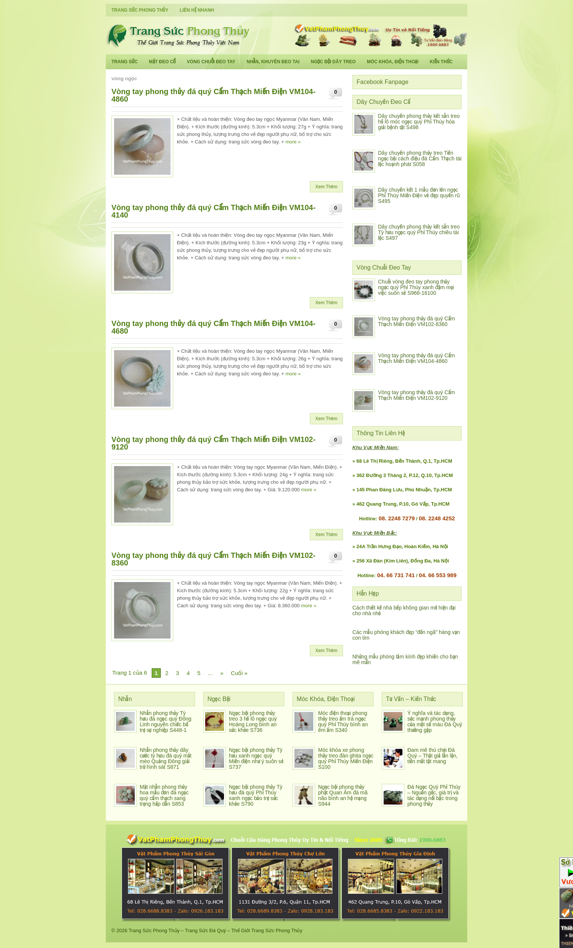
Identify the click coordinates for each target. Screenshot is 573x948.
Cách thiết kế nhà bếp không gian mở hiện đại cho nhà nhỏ (404, 610)
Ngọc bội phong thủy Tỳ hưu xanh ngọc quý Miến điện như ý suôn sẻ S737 (256, 758)
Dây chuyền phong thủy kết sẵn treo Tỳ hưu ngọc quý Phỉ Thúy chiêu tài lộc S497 (419, 232)
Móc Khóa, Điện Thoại (393, 61)
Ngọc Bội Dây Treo (333, 61)
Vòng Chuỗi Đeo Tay (211, 61)
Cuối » (239, 673)
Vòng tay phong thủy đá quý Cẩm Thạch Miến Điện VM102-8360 (213, 559)
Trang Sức (124, 61)
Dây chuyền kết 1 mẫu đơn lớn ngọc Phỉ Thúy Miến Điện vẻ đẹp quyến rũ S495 (419, 195)
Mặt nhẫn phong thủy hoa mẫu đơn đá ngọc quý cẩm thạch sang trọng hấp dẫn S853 (164, 795)
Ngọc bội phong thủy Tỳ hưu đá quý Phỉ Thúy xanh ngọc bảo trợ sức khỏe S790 (255, 795)
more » (292, 142)
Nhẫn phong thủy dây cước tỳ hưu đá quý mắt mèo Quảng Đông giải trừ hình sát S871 (166, 758)
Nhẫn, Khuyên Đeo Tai (273, 61)
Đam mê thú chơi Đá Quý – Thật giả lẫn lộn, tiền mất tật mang (432, 755)
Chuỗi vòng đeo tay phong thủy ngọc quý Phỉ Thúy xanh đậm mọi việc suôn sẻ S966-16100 (416, 287)
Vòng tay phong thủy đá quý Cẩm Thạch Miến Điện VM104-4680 (213, 327)
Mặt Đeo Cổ (162, 61)
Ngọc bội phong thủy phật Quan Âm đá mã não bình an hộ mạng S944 (342, 795)
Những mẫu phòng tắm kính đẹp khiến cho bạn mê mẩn (405, 659)
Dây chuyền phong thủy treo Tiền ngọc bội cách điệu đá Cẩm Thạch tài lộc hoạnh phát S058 (420, 158)
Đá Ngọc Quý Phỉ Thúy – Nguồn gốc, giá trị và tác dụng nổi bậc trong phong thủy (433, 795)
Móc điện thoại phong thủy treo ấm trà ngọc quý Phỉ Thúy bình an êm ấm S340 (343, 721)
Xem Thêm (326, 186)
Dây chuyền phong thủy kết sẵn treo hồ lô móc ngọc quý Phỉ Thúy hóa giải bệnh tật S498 (419, 121)
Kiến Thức (441, 61)
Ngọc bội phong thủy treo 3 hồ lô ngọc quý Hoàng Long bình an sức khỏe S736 (253, 721)
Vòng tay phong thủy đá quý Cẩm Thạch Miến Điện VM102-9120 (213, 443)
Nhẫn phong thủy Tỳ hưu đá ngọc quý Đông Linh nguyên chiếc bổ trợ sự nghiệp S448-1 (165, 721)
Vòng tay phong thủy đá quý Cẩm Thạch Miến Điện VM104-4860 (213, 95)
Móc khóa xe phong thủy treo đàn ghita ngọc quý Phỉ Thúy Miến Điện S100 (345, 758)
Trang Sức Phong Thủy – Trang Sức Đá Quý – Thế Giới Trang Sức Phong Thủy (215, 930)
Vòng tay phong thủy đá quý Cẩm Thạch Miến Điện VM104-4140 (213, 211)
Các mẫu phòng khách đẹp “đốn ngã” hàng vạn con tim (406, 635)
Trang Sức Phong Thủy (139, 10)
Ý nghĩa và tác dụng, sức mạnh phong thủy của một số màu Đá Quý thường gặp (434, 721)
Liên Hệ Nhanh (197, 10)
